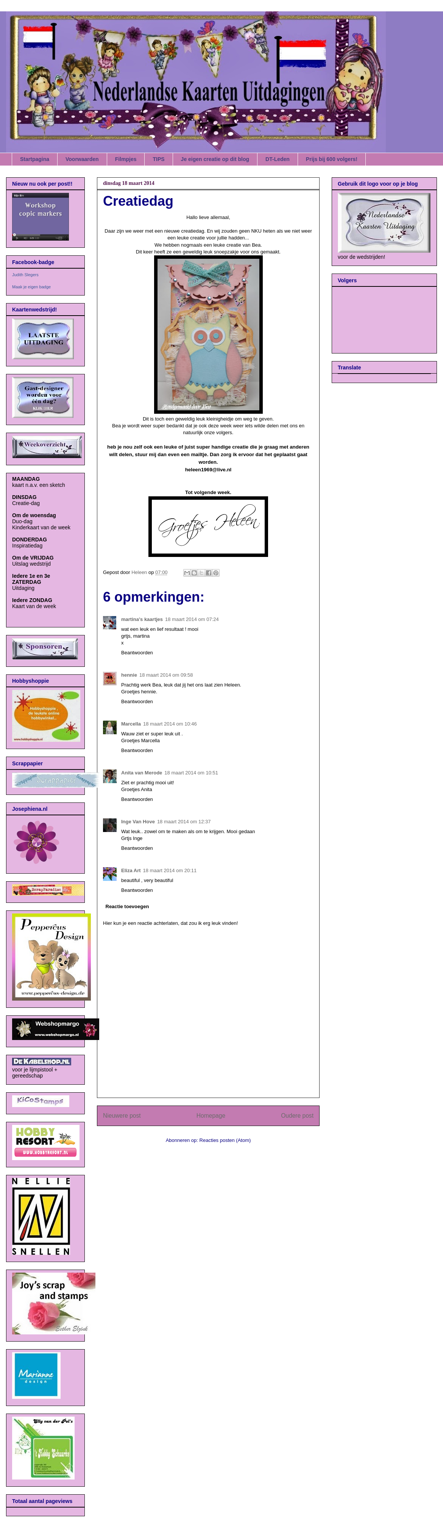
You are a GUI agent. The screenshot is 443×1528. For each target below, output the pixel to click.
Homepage (211, 1115)
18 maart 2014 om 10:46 (170, 724)
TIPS (158, 159)
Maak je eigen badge (31, 287)
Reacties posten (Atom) (225, 1140)
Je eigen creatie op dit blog (215, 159)
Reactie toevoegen (127, 906)
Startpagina (34, 159)
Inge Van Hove (138, 821)
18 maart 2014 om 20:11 (170, 870)
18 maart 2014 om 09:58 (166, 675)
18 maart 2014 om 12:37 (184, 821)
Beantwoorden (137, 652)
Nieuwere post (122, 1115)
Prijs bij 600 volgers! (331, 159)
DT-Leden (277, 159)
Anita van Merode (141, 773)
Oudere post (297, 1115)
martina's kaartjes (142, 619)
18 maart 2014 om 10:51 (191, 773)
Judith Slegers (25, 274)
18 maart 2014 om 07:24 (192, 619)
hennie (129, 675)
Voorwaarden (82, 159)
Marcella (131, 724)
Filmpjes (126, 159)
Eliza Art (131, 870)
